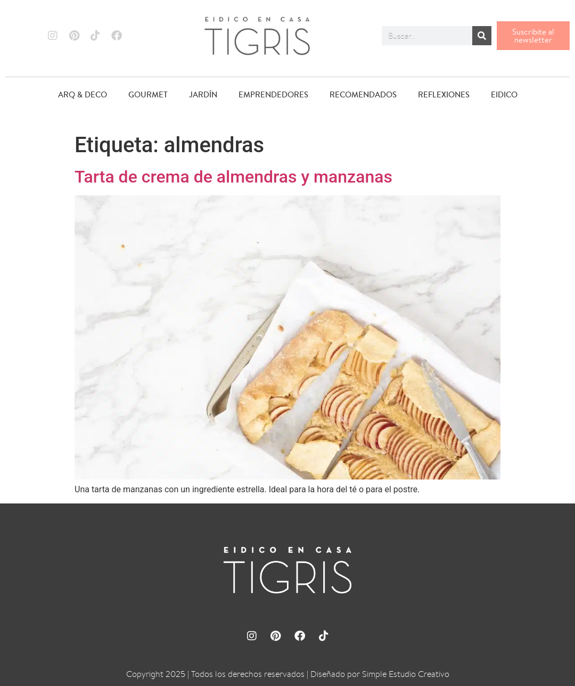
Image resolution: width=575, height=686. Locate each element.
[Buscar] (481, 35)
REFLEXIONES (443, 94)
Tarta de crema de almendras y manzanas (233, 177)
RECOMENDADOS (362, 94)
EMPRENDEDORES (273, 94)
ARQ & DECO (82, 94)
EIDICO (503, 94)
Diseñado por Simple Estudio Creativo (379, 674)
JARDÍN (203, 94)
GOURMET (148, 94)
